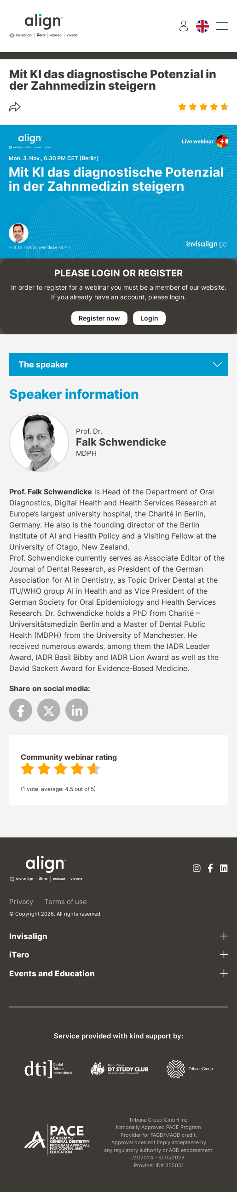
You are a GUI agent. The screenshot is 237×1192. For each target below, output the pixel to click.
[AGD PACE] (56, 1139)
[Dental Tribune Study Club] (119, 1068)
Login (149, 318)
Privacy (21, 901)
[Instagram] (197, 869)
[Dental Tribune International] (48, 1068)
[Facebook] (210, 869)
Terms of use (65, 901)
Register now (99, 318)
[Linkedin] (224, 869)
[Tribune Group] (189, 1068)
